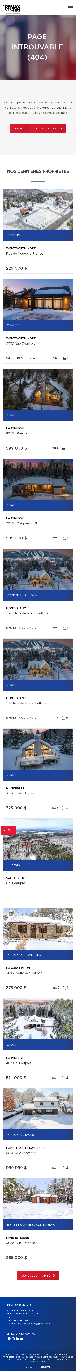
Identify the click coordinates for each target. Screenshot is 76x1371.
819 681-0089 (20, 1320)
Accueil (19, 129)
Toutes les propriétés (38, 1276)
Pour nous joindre (47, 129)
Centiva (45, 1367)
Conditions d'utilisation (40, 1359)
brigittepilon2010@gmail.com (33, 1324)
